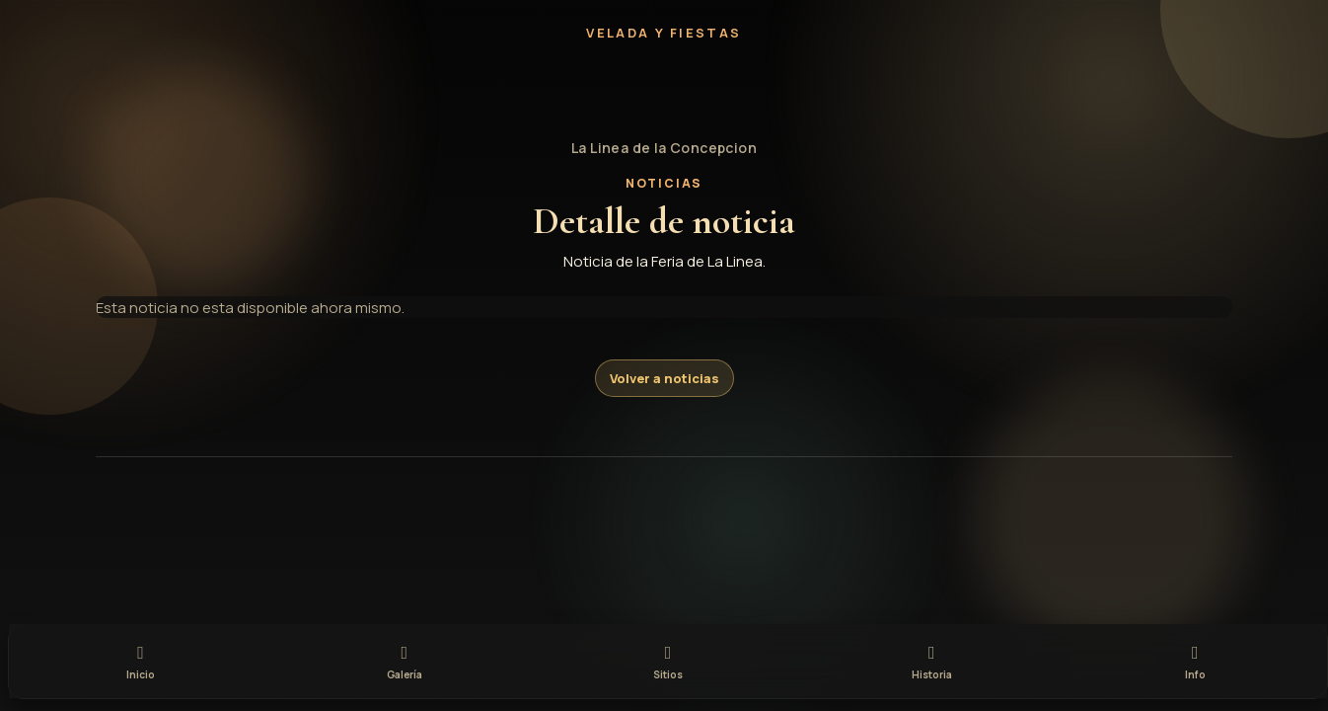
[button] (664, 90)
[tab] (140, 659)
